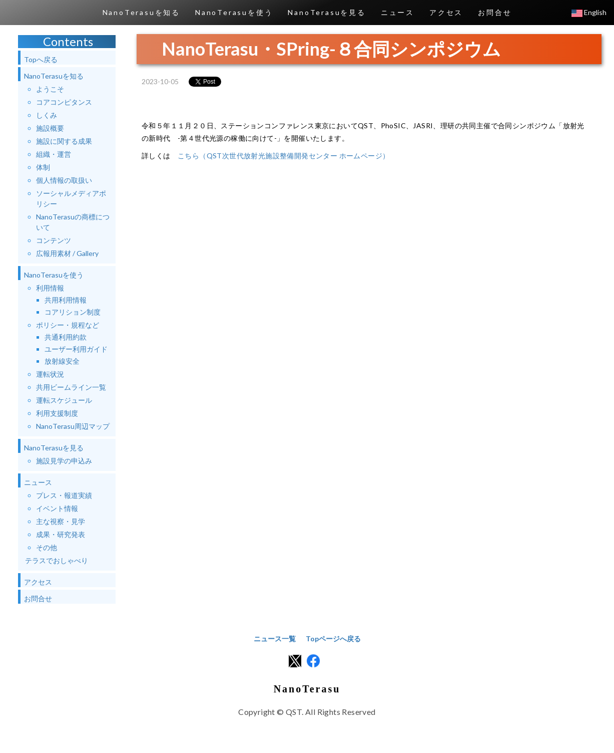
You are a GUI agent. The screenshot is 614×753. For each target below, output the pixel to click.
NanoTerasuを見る (326, 12)
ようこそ (50, 89)
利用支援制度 (57, 413)
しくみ (46, 115)
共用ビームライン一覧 (71, 387)
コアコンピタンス (64, 102)
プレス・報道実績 (64, 495)
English (588, 12)
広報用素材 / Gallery (67, 253)
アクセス (446, 12)
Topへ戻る (41, 59)
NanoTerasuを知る (141, 12)
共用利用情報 (66, 300)
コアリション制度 (73, 312)
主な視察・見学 (60, 521)
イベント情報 (57, 508)
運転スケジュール (64, 400)
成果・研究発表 (60, 534)
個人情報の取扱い (64, 180)
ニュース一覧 (275, 638)
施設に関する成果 (64, 141)
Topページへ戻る (333, 638)
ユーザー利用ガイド (76, 349)
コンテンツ (53, 240)
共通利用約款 (66, 337)
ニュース (397, 12)
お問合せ (494, 12)
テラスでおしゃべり (56, 560)
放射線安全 (62, 361)
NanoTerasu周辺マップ (73, 426)
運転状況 (50, 374)
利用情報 (50, 288)
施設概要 (50, 128)
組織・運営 (53, 154)
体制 (43, 167)
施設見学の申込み (64, 460)
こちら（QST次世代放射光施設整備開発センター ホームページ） (283, 155)
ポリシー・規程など (67, 325)
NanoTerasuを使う (234, 12)
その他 (46, 547)
